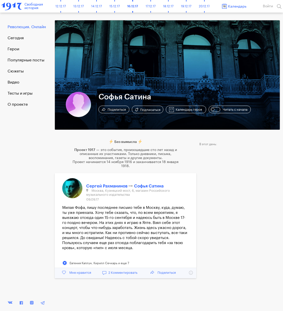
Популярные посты (26, 60)
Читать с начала (229, 109)
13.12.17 (78, 6)
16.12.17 (132, 6)
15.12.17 (114, 6)
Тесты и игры (20, 93)
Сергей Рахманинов (107, 186)
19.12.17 (186, 6)
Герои (13, 49)
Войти (268, 6)
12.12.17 (60, 6)
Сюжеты (16, 71)
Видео (13, 82)
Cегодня (16, 38)
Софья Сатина (149, 186)
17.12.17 (150, 6)
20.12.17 (204, 6)
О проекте (18, 104)
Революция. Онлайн (27, 27)
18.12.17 (168, 6)
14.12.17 (96, 6)
